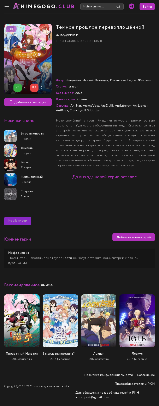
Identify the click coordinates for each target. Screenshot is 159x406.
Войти (147, 6)
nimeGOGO (47, 7)
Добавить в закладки (28, 102)
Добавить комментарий (134, 237)
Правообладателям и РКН (135, 383)
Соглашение (146, 375)
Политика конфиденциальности (108, 375)
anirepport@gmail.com (92, 397)
